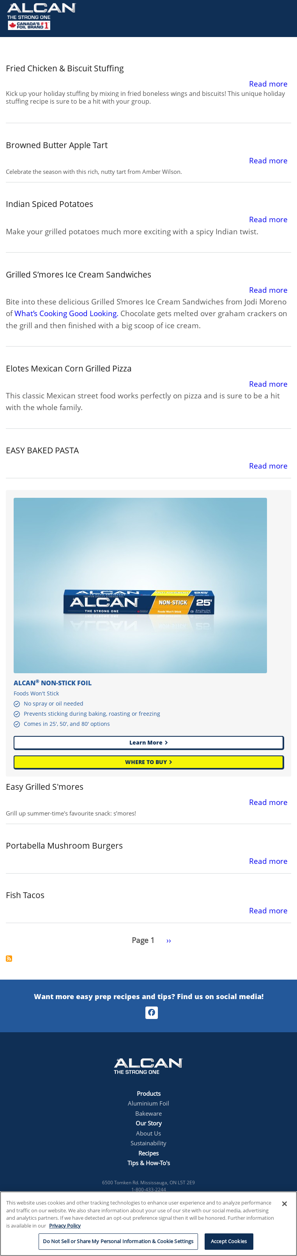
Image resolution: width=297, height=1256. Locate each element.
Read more (268, 84)
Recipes (148, 1153)
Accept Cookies (229, 1241)
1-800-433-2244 (148, 1189)
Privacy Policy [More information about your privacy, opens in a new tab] (65, 1225)
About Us (148, 1133)
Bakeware (148, 1113)
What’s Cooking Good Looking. (66, 313)
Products (149, 1093)
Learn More (146, 742)
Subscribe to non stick (9, 958)
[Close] (284, 1203)
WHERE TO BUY (146, 762)
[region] (148, 1223)
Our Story (149, 1123)
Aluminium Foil (148, 1103)
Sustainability (148, 1143)
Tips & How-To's (148, 1163)
